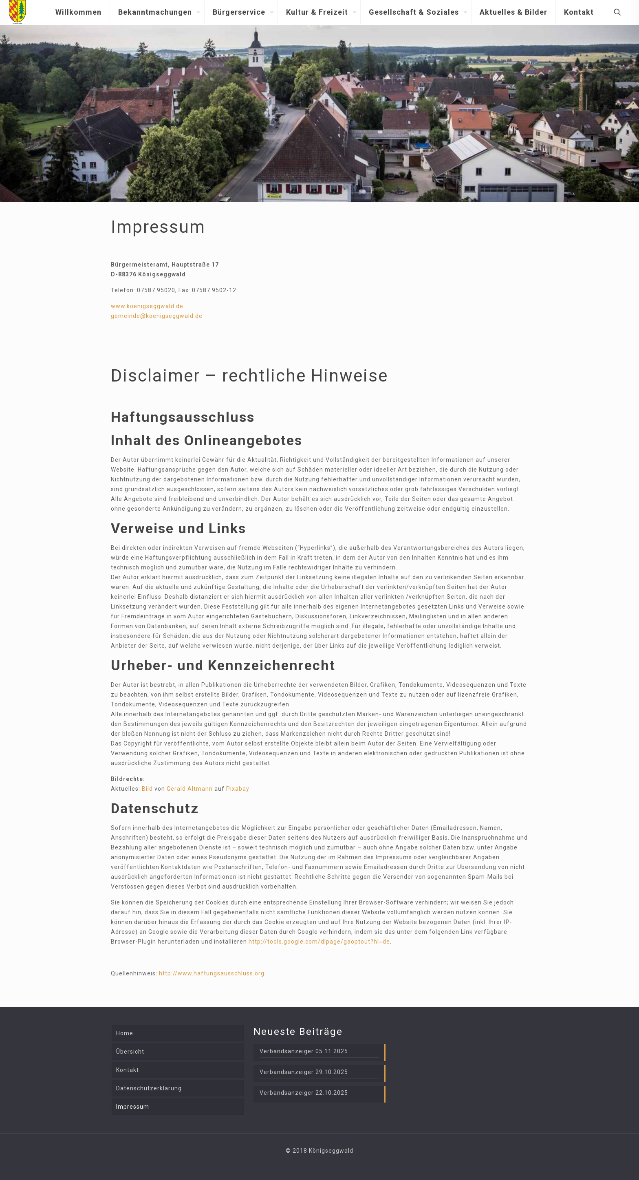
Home (124, 1033)
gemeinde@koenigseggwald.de (157, 316)
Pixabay (237, 788)
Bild (147, 788)
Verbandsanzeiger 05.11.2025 (304, 1051)
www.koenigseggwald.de (147, 306)
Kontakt (127, 1070)
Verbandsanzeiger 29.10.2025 (304, 1072)
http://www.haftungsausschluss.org (211, 973)
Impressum (132, 1106)
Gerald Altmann (190, 788)
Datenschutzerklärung (149, 1088)
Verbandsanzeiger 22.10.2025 (304, 1093)
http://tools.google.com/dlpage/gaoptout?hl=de (319, 941)
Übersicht (130, 1051)
